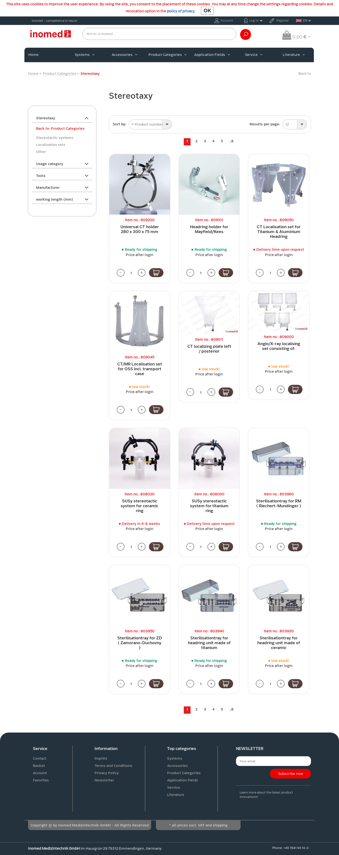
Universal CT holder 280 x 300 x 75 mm (139, 229)
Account (227, 20)
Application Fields (212, 54)
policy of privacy (180, 11)
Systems (85, 54)
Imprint (101, 758)
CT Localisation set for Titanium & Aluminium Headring (279, 231)
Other (41, 152)
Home (33, 54)
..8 (231, 141)
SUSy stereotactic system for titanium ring (209, 506)
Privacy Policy (107, 773)
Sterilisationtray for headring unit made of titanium (209, 643)
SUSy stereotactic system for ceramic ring (139, 506)
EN (301, 20)
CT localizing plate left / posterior (209, 349)
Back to (304, 73)
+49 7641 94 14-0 (296, 848)
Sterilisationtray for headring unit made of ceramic (278, 643)
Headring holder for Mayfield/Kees (209, 229)
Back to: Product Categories (60, 128)
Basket (39, 765)
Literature (294, 54)
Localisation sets (50, 145)
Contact (39, 758)
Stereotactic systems (54, 138)
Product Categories (167, 54)
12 (287, 124)
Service (254, 54)
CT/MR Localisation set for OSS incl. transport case (139, 369)
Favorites (41, 780)
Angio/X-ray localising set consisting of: (279, 346)
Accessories (124, 54)
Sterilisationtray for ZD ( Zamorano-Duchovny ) (139, 643)
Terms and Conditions (113, 765)
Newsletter (104, 780)
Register (282, 20)
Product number (147, 124)
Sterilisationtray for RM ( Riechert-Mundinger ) (278, 503)
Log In (253, 20)
